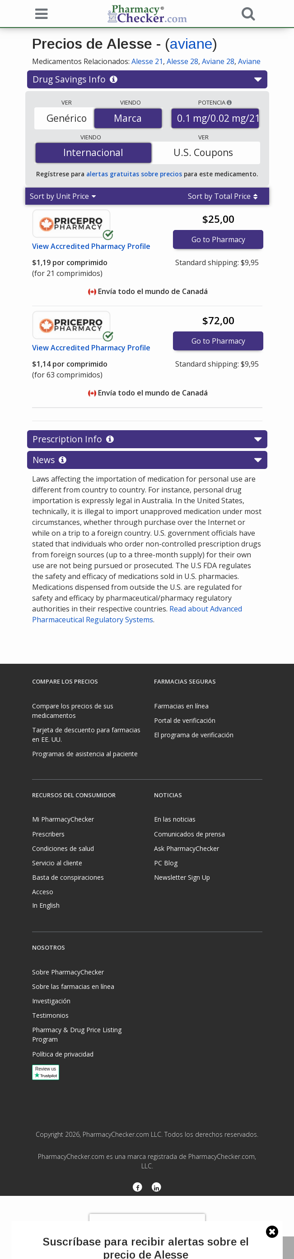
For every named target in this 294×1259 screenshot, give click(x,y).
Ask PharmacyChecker (186, 848)
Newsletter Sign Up (182, 877)
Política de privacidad (62, 1054)
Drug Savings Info (147, 79)
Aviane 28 (218, 61)
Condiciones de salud (63, 848)
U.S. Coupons (203, 152)
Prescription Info (147, 439)
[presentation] (147, 1227)
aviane (191, 44)
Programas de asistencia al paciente (85, 753)
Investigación (51, 1001)
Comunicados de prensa (189, 834)
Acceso (42, 891)
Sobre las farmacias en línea (73, 986)
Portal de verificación (184, 720)
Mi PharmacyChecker (63, 819)
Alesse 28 (182, 61)
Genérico (67, 118)
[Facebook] (137, 1188)
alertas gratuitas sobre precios (134, 174)
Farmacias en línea (181, 706)
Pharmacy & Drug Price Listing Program (76, 1034)
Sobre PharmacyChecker (68, 972)
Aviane (249, 61)
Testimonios (50, 1015)
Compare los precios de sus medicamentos (72, 711)
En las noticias (175, 819)
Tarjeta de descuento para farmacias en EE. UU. (86, 735)
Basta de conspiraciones (68, 877)
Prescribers (48, 834)
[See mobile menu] (39, 13)
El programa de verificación (193, 735)
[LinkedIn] (156, 1188)
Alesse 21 (147, 61)
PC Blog (165, 863)
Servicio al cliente (57, 863)
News (147, 460)
